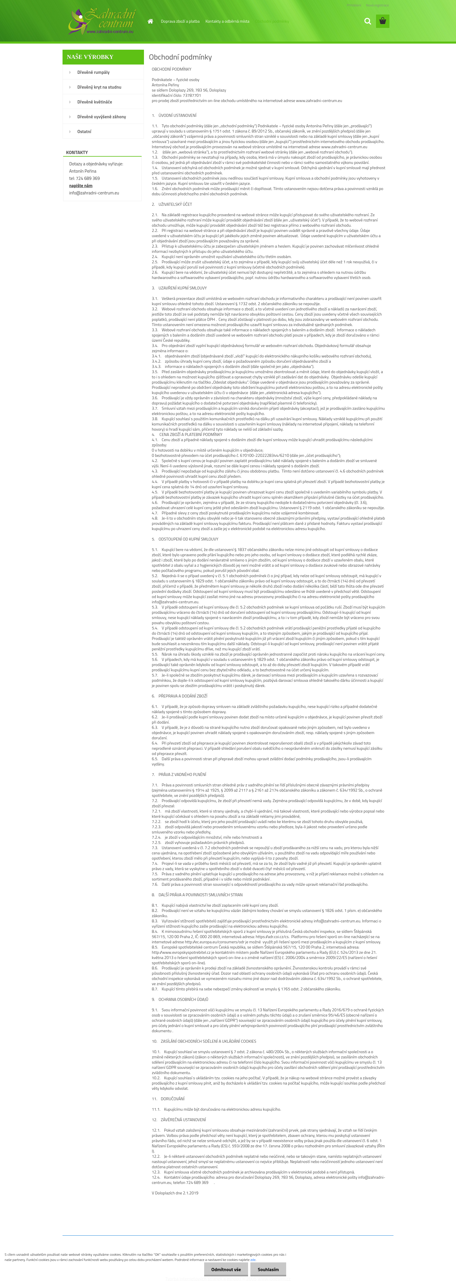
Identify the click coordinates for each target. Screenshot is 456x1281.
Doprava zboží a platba (180, 21)
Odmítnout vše (226, 1269)
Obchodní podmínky (272, 21)
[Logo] (102, 21)
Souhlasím (268, 1269)
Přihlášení (354, 5)
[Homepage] (150, 21)
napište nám (80, 185)
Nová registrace (377, 5)
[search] (367, 21)
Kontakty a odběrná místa (227, 21)
